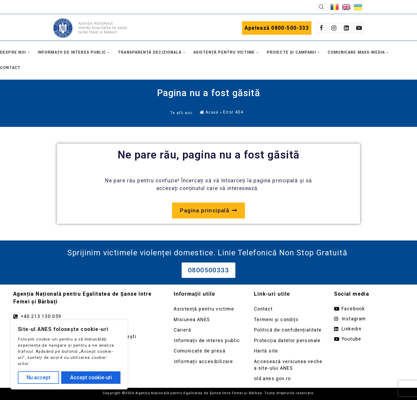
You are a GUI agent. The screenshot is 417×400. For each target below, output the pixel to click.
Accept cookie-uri (91, 378)
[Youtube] (359, 28)
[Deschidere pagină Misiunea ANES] (208, 319)
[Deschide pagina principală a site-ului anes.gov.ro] (208, 210)
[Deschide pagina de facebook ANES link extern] (369, 309)
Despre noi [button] (13, 52)
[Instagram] (334, 28)
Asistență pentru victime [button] (224, 52)
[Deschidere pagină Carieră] (208, 330)
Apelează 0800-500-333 (277, 28)
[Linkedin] (347, 28)
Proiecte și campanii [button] (291, 52)
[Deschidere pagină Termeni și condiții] (289, 319)
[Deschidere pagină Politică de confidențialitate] (289, 330)
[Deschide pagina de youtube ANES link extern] (369, 339)
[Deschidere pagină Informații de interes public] (208, 340)
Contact (10, 68)
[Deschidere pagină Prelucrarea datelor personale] (289, 340)
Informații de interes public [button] (72, 52)
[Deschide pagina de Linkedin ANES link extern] (369, 329)
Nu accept (39, 378)
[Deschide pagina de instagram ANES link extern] (369, 319)
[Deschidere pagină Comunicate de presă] (208, 351)
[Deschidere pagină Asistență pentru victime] (208, 309)
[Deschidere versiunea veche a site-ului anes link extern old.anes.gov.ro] (289, 378)
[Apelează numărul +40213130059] (88, 316)
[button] (321, 7)
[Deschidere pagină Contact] (289, 309)
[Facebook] (322, 28)
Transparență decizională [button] (150, 52)
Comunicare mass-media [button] (356, 52)
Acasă (209, 112)
